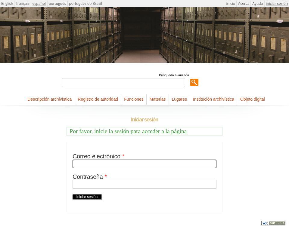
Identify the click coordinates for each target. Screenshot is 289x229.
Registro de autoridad (98, 99)
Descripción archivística (49, 99)
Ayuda (257, 3)
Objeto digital (252, 99)
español (39, 3)
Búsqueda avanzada (174, 75)
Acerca (243, 3)
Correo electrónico (98, 156)
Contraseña (90, 177)
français (23, 3)
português (57, 3)
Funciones (134, 99)
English (7, 3)
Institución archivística (213, 99)
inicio (230, 3)
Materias (158, 99)
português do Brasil (85, 3)
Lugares (179, 99)
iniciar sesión (277, 3)
